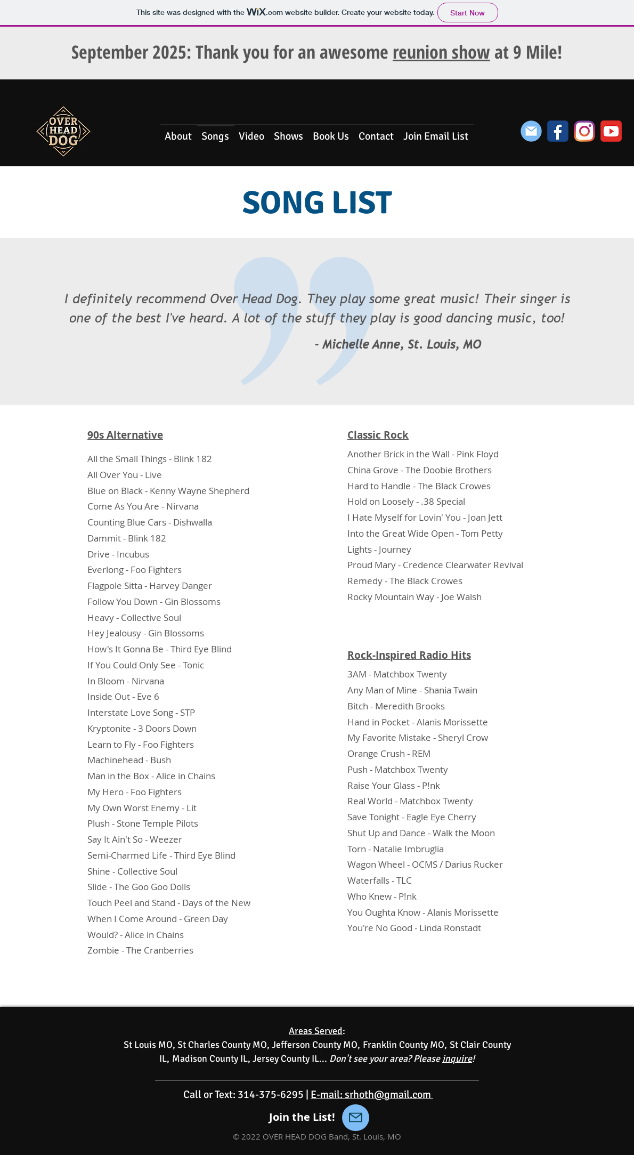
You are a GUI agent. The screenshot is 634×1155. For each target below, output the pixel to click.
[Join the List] (531, 131)
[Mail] (355, 1117)
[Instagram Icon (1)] (584, 131)
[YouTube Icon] (611, 131)
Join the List (300, 1117)
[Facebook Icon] (557, 131)
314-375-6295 (271, 1094)
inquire (457, 1058)
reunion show (441, 51)
